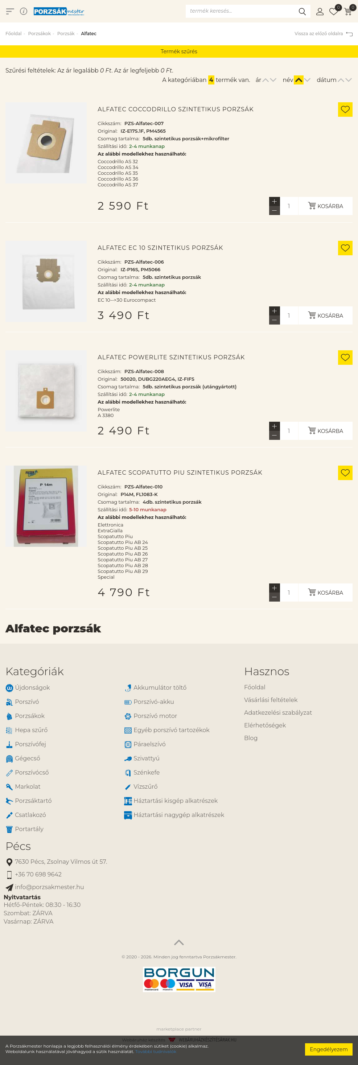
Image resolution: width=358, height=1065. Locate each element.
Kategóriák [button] (34, 671)
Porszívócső (27, 773)
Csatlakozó (25, 815)
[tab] (119, 671)
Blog (251, 738)
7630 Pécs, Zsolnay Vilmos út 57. (56, 862)
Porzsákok (39, 33)
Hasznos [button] (266, 671)
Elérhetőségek (265, 725)
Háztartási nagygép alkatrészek (174, 815)
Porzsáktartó (28, 801)
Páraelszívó (145, 744)
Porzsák (66, 33)
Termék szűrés (179, 51)
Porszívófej (25, 744)
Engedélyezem (329, 1049)
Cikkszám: (109, 123)
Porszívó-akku (149, 702)
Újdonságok (27, 688)
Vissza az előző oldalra (324, 33)
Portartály (24, 829)
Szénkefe (142, 773)
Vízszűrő (141, 787)
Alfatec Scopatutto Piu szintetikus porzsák (180, 473)
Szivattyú (142, 759)
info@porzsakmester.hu (44, 887)
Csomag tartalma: (119, 138)
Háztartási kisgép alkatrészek (171, 801)
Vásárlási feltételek (271, 700)
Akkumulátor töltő (155, 688)
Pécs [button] (18, 846)
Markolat (23, 787)
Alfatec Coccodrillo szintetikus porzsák (176, 109)
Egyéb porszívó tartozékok (167, 730)
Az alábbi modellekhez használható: (142, 154)
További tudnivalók (155, 1051)
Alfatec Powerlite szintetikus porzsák (171, 357)
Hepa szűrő (26, 730)
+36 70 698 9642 (33, 875)
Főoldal (13, 33)
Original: (108, 131)
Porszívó (22, 702)
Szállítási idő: (112, 146)
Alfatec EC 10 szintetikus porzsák (160, 248)
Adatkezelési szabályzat (278, 712)
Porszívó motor (150, 716)
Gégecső (22, 759)
